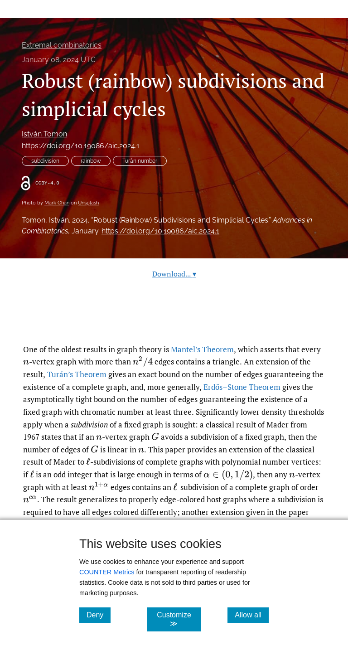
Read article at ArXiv (174, 321)
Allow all (252, 615)
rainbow (91, 161)
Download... (174, 274)
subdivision (45, 161)
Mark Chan (56, 203)
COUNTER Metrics (107, 572)
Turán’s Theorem (76, 374)
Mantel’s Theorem (202, 349)
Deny (99, 615)
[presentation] (26, 361)
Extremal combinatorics (62, 45)
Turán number (139, 161)
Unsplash (88, 203)
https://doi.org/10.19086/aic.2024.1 (81, 145)
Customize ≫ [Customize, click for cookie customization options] (179, 619)
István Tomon (44, 134)
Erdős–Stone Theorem (241, 387)
